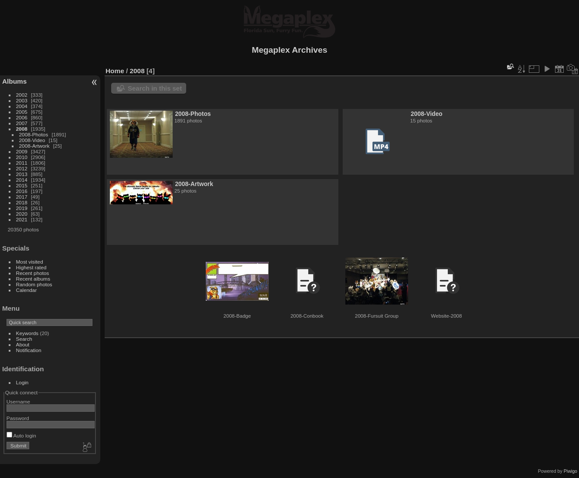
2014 (21, 180)
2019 (21, 208)
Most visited (29, 261)
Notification (28, 350)
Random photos (34, 284)
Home (115, 71)
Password (18, 418)
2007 (21, 123)
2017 (21, 197)
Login (22, 382)
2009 (21, 151)
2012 (21, 168)
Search (24, 339)
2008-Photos (33, 134)
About (23, 344)
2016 (21, 191)
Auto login (21, 435)
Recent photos (32, 273)
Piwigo (570, 471)
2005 (21, 112)
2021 (21, 219)
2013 (21, 174)
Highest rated (31, 267)
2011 (21, 163)
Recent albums (33, 278)
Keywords (27, 333)
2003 (21, 100)
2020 (21, 214)
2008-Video (32, 140)
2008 (21, 129)
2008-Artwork (34, 146)
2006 (21, 117)
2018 (21, 202)
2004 (21, 106)
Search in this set (155, 88)
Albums (14, 81)
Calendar (26, 290)
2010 (21, 157)
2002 (21, 95)
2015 (21, 185)
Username (18, 401)
